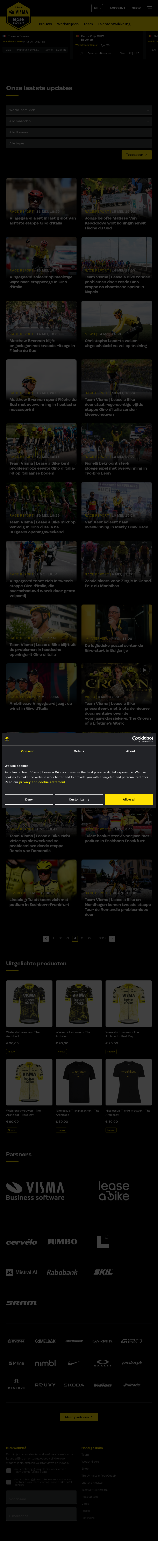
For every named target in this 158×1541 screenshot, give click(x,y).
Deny (29, 799)
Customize (79, 799)
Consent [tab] (27, 751)
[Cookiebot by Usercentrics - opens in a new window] (135, 739)
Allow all (129, 799)
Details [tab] (79, 751)
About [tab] (130, 751)
